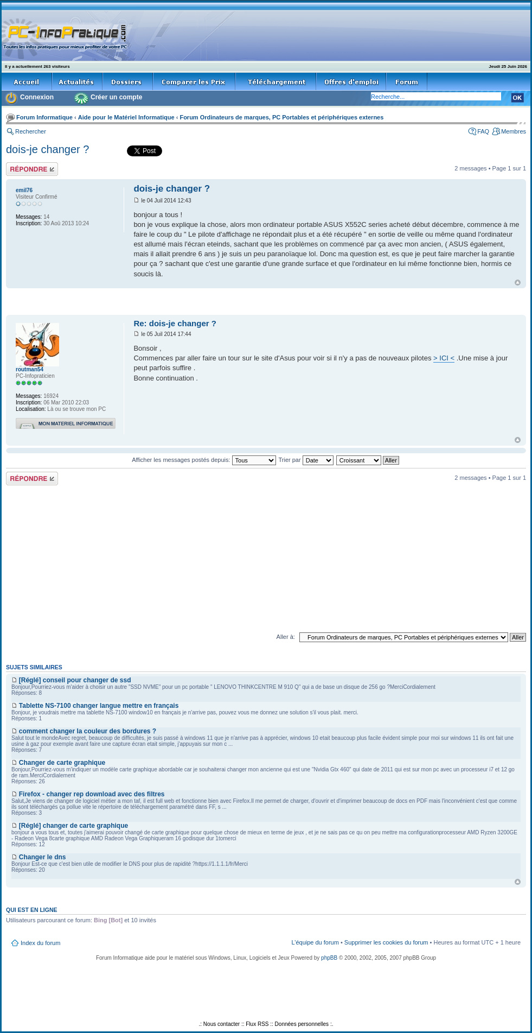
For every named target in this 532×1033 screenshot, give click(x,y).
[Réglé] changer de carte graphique (73, 825)
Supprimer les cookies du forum (386, 942)
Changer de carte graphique (62, 762)
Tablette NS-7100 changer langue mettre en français (99, 705)
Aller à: (286, 636)
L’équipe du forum (314, 942)
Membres (513, 131)
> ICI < (443, 358)
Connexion (37, 97)
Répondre (32, 169)
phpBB (329, 958)
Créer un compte (116, 97)
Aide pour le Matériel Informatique (126, 117)
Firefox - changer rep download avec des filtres (92, 794)
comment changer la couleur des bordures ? (87, 731)
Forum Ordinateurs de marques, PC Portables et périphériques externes (281, 117)
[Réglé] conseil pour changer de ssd (75, 680)
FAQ (483, 131)
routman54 (29, 369)
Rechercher (30, 131)
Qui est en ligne (31, 910)
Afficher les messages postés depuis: (203, 460)
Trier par (305, 460)
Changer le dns (42, 857)
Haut (518, 283)
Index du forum (40, 943)
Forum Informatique (44, 117)
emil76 (24, 190)
